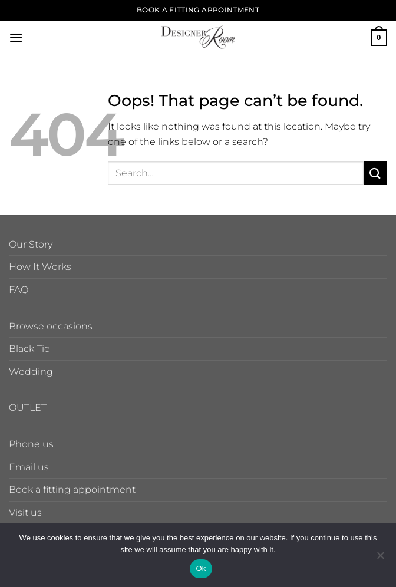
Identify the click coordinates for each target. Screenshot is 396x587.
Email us (29, 467)
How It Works (40, 266)
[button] (16, 37)
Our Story (30, 244)
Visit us (25, 512)
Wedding (31, 371)
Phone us (31, 444)
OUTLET (28, 407)
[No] (380, 558)
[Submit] (375, 172)
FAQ (18, 289)
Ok (201, 568)
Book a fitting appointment (72, 489)
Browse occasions (51, 326)
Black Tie (29, 348)
